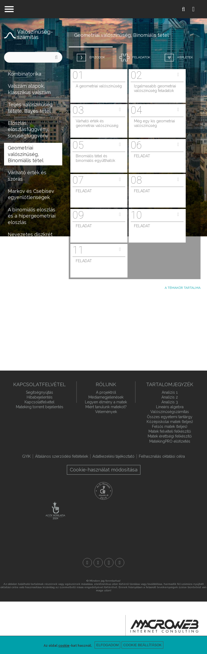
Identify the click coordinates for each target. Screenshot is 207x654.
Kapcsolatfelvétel (39, 402)
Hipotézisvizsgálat (29, 308)
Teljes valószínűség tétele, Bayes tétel (30, 107)
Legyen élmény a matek (106, 402)
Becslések (20, 296)
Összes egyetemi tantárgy (169, 417)
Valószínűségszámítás (169, 412)
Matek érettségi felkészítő (170, 436)
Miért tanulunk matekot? (106, 407)
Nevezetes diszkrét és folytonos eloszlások (30, 241)
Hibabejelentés (40, 397)
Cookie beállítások (142, 645)
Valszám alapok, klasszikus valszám (29, 89)
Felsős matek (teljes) (169, 426)
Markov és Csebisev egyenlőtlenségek (31, 194)
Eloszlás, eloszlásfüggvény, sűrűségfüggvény (28, 129)
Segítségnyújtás (39, 392)
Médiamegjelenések (105, 397)
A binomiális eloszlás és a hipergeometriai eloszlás (32, 216)
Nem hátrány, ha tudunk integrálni (27, 336)
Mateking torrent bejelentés (39, 407)
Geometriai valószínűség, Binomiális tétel (25, 154)
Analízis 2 (169, 397)
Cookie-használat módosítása (103, 469)
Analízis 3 (169, 402)
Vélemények (106, 412)
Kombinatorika (24, 74)
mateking (103, 9)
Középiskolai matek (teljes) (170, 422)
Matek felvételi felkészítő (170, 431)
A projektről (106, 392)
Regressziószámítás (30, 321)
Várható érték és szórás (27, 176)
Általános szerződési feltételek (61, 456)
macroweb (164, 626)
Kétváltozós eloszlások (21, 262)
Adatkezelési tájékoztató (113, 456)
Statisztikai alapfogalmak (23, 281)
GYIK (26, 456)
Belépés (197, 9)
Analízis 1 (170, 392)
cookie (64, 646)
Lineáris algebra (170, 407)
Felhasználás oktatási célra (162, 456)
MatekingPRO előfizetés (169, 441)
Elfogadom (107, 645)
